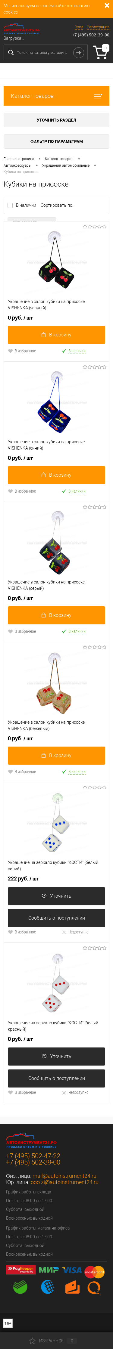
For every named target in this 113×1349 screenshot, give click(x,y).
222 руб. (23, 878)
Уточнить (56, 896)
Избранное (53, 1340)
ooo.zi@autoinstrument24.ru (65, 1182)
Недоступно (75, 932)
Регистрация (98, 27)
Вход (79, 27)
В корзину (56, 335)
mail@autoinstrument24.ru (64, 1176)
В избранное (22, 351)
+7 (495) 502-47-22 (33, 1156)
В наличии (26, 205)
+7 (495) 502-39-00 (90, 35)
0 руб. (20, 317)
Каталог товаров (56, 96)
